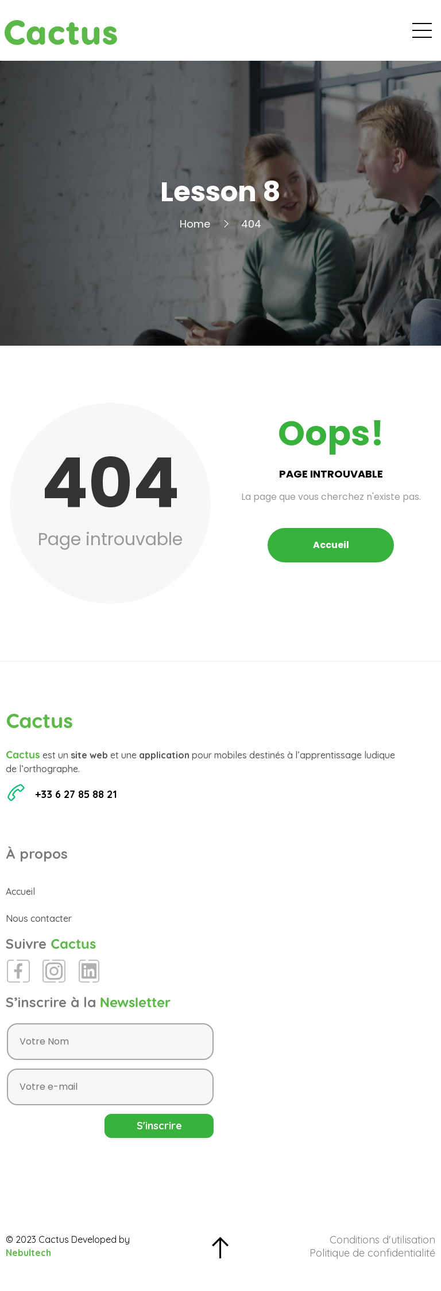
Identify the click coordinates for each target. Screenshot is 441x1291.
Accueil (148, 34)
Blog (271, 34)
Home (195, 232)
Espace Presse (334, 34)
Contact (405, 34)
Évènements (212, 34)
